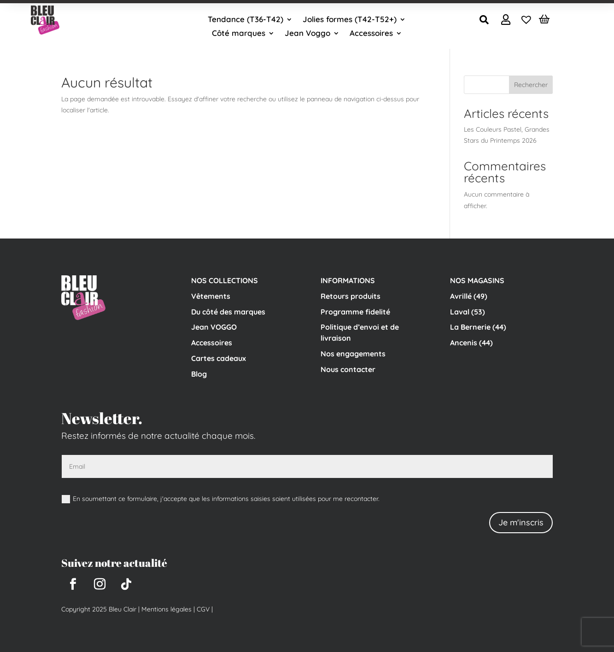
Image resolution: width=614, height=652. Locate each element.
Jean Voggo (307, 34)
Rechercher (531, 85)
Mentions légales (166, 609)
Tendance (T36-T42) (245, 20)
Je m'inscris (521, 522)
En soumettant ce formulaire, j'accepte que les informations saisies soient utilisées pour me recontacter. (221, 499)
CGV (202, 609)
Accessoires (371, 34)
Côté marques (238, 34)
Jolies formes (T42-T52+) (350, 20)
